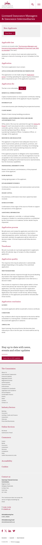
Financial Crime (6, 384)
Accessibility (7, 460)
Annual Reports (6, 392)
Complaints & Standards (8, 388)
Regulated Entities (7, 378)
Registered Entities (7, 380)
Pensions (4, 449)
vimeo (14, 531)
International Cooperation (9, 374)
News (3, 398)
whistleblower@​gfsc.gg (8, 522)
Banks (3, 443)
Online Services (8, 426)
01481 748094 (5, 516)
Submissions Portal (7, 432)
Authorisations (6, 382)
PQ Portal (4, 430)
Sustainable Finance (7, 394)
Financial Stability (7, 376)
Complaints (5, 451)
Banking (4, 411)
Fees (21, 88)
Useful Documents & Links (9, 455)
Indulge (18, 541)
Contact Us (5, 402)
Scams (3, 441)
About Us (4, 372)
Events (3, 396)
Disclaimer (4, 537)
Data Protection (20, 537)
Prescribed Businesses (8, 421)
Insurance (4, 413)
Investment (5, 417)
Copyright (12, 537)
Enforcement (5, 386)
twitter (6, 531)
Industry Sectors (8, 407)
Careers (4, 400)
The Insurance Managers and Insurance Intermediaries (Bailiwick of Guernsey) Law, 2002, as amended (20, 48)
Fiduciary (4, 419)
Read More (8, 33)
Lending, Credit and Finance (10, 415)
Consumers (6, 437)
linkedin (10, 531)
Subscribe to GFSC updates (11, 358)
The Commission (9, 368)
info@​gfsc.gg (6, 509)
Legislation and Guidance (9, 390)
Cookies (5, 466)
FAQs (3, 453)
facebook (2, 531)
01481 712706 (7, 507)
